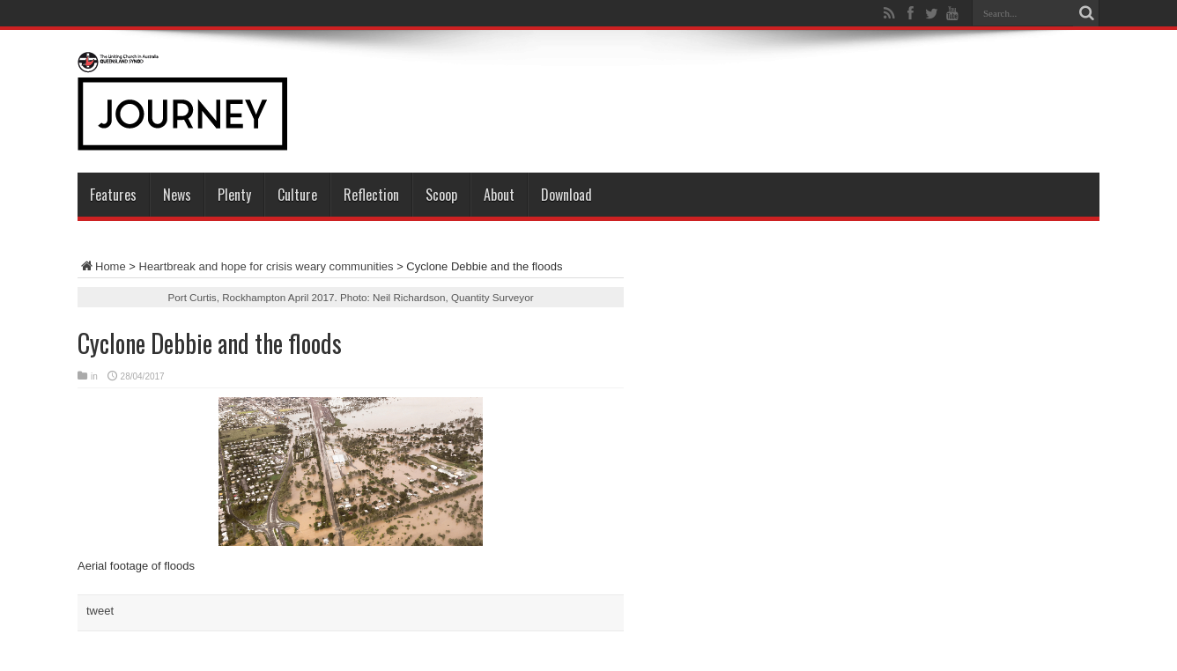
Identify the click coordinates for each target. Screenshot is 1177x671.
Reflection (371, 194)
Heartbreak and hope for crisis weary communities (266, 266)
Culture (297, 194)
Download (566, 194)
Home (102, 266)
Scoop (441, 194)
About (499, 194)
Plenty (234, 194)
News (177, 194)
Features (113, 194)
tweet (100, 610)
